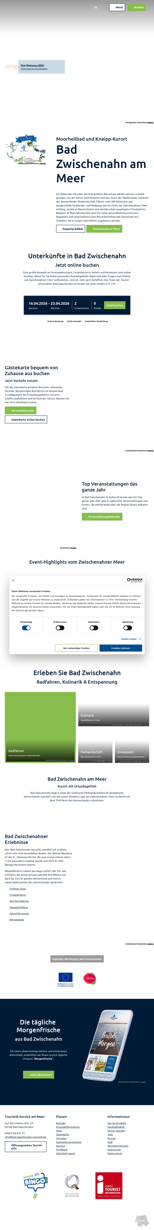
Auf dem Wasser (19, 900)
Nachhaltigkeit (116, 1126)
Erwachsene (82, 308)
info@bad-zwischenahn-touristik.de (25, 1137)
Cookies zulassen (120, 648)
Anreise (33, 308)
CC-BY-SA (150, 122)
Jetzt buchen (114, 305)
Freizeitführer (18, 894)
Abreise (55, 308)
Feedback (61, 1149)
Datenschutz (115, 1153)
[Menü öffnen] (116, 9)
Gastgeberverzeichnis (69, 1142)
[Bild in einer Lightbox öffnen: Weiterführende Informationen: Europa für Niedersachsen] (77, 979)
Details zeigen (129, 639)
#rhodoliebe (17, 919)
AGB (110, 1142)
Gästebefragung (65, 1153)
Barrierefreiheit (117, 1123)
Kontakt (61, 1123)
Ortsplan (61, 1138)
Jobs (110, 1134)
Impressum (114, 1149)
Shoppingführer (19, 907)
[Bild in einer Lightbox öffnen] (114, 1045)
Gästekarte (62, 1134)
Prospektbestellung (68, 1126)
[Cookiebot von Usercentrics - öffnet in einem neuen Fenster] (129, 580)
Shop (59, 1130)
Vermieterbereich (118, 1145)
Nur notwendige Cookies (76, 648)
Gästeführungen (19, 913)
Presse (112, 1138)
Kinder (98, 308)
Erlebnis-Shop (18, 888)
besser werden (116, 1130)
